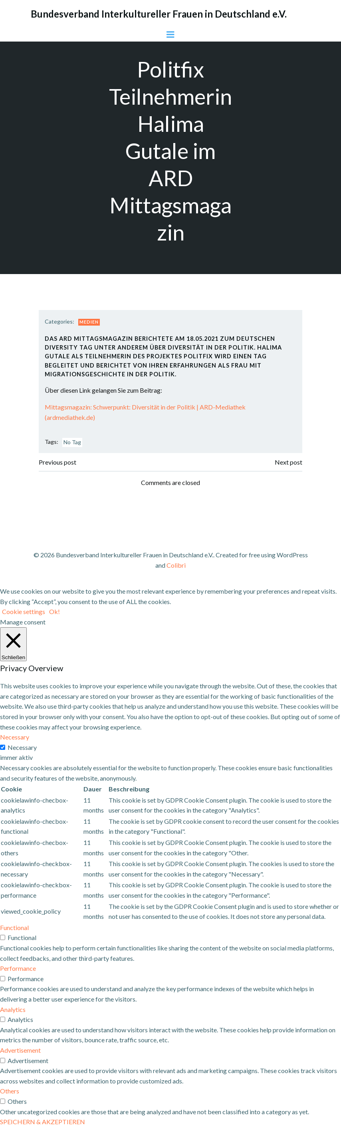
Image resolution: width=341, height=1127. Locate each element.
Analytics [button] (13, 1009)
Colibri (176, 565)
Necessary (22, 747)
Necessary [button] (14, 737)
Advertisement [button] (20, 1050)
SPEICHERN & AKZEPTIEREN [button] (42, 1121)
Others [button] (9, 1091)
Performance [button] (18, 968)
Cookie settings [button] (23, 611)
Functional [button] (14, 927)
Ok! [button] (54, 611)
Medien (89, 321)
